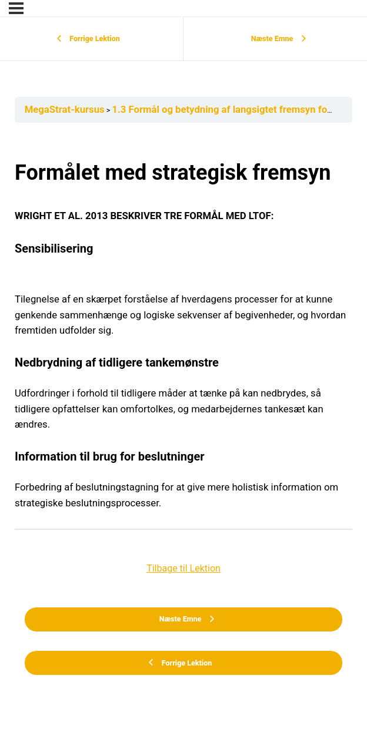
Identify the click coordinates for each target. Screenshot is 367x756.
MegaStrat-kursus (65, 109)
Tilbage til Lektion (183, 568)
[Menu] (16, 8)
